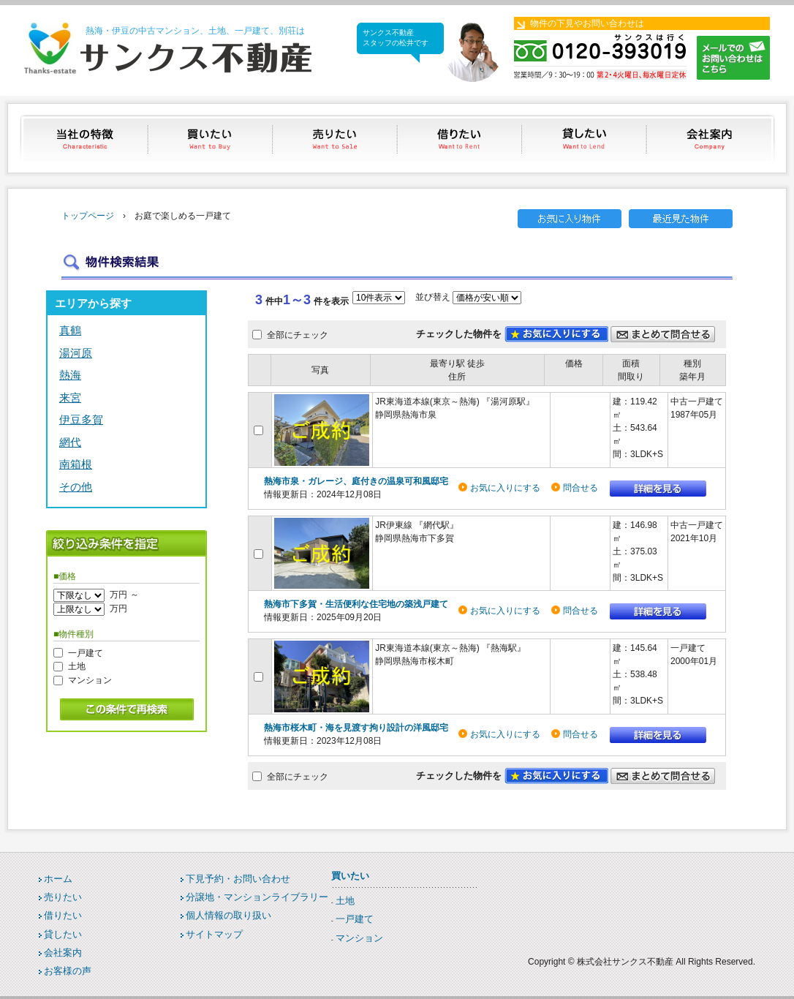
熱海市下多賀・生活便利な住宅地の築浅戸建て (356, 604)
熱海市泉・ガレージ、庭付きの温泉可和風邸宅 (356, 481)
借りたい (461, 138)
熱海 (70, 375)
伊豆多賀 (81, 419)
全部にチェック (297, 335)
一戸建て (85, 652)
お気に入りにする (505, 488)
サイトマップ (214, 934)
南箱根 (75, 464)
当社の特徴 (86, 138)
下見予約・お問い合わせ (238, 878)
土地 (77, 666)
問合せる (580, 488)
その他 (75, 486)
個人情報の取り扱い (228, 915)
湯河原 (75, 353)
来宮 (70, 397)
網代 (70, 442)
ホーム (58, 878)
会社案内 (711, 138)
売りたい (336, 138)
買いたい (211, 138)
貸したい (586, 138)
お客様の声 (67, 970)
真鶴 (70, 330)
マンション (90, 680)
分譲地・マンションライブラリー (257, 896)
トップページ (87, 216)
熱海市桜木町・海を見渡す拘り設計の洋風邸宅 (356, 728)
